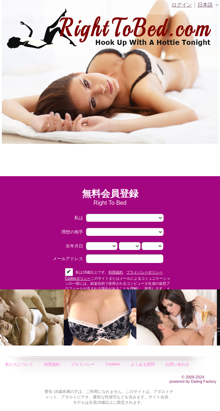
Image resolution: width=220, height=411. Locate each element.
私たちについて (19, 364)
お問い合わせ (177, 364)
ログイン (182, 5)
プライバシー (83, 364)
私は (78, 217)
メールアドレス (68, 258)
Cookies (112, 364)
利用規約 (115, 272)
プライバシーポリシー (144, 272)
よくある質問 (143, 364)
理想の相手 (72, 231)
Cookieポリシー (78, 278)
